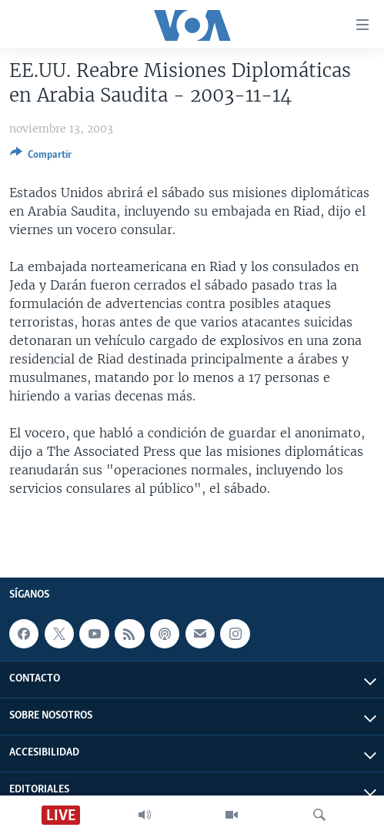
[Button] (41, 157)
